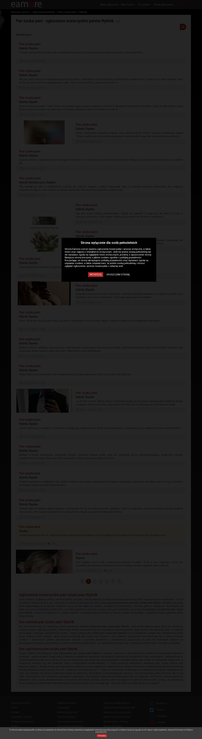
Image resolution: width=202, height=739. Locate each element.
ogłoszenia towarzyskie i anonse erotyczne (119, 249)
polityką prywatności (130, 257)
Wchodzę (96, 274)
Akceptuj (102, 735)
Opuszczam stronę (118, 274)
